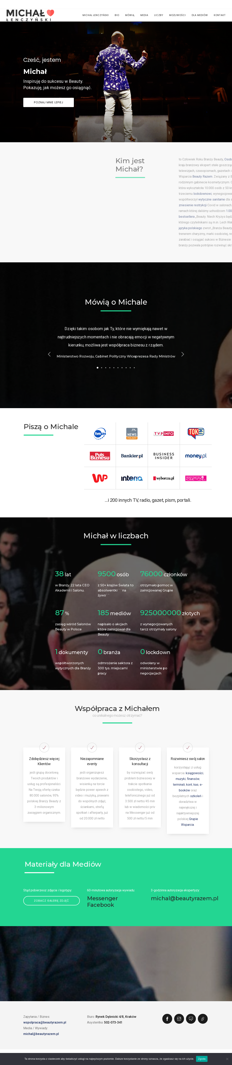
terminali (179, 784)
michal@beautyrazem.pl (184, 898)
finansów (193, 779)
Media (144, 15)
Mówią (129, 15)
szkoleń (195, 796)
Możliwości (177, 15)
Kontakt (220, 15)
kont (189, 784)
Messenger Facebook (102, 901)
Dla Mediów (200, 15)
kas (195, 784)
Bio (117, 15)
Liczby (158, 15)
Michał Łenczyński (96, 15)
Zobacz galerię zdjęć (51, 901)
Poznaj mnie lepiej (48, 109)
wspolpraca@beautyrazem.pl (44, 1022)
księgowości (194, 773)
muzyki (181, 779)
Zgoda (202, 1058)
